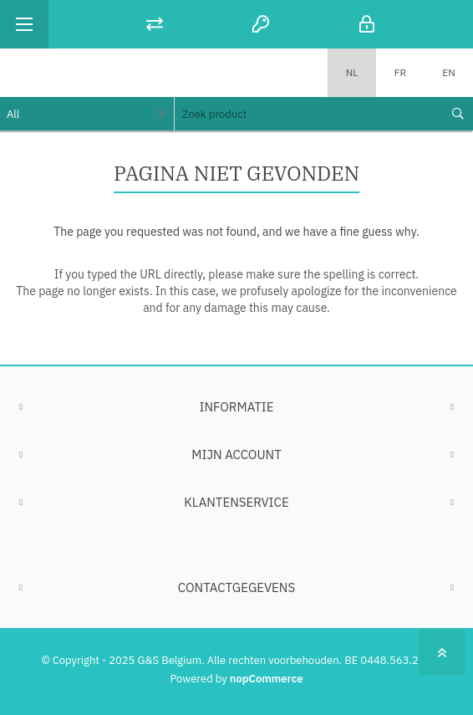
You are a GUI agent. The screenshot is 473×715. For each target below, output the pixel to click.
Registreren (261, 24)
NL (352, 72)
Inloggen (367, 24)
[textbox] (307, 113)
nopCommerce (266, 679)
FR (400, 72)
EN (448, 72)
